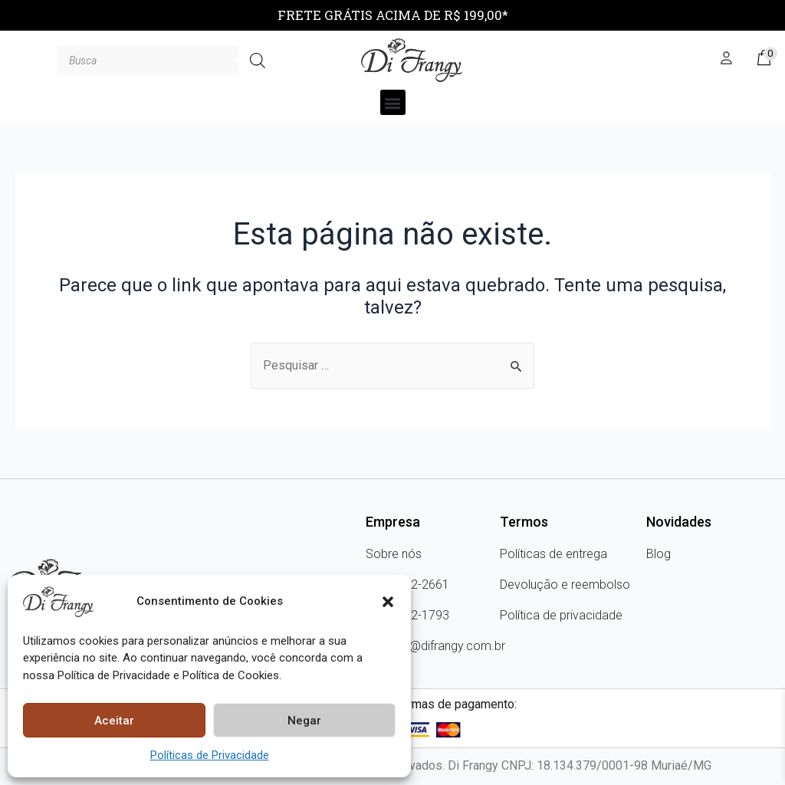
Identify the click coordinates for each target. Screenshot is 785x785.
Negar (304, 721)
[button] (388, 601)
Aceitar (114, 721)
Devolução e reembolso (565, 584)
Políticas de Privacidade (209, 755)
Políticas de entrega (553, 554)
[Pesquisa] (257, 60)
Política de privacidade (561, 615)
